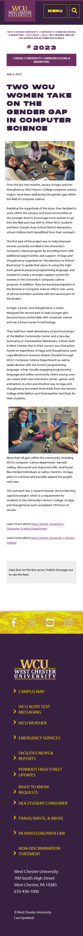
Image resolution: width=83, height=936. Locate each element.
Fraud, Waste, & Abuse (41, 818)
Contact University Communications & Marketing (41, 59)
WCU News (33, 34)
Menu (55, 10)
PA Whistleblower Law (42, 833)
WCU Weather (32, 722)
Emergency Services (39, 738)
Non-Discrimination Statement (39, 850)
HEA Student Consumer (43, 803)
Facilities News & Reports (36, 755)
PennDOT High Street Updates (40, 771)
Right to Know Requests (34, 789)
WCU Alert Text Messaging (34, 709)
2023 (44, 34)
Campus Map (31, 691)
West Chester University (22, 31)
